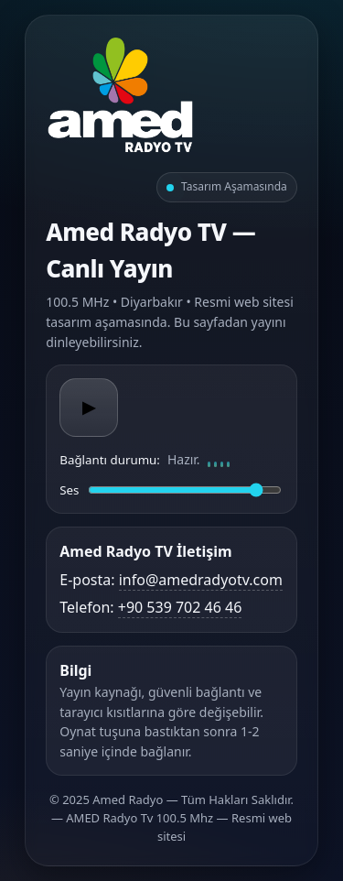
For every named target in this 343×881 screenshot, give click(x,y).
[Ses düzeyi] (184, 490)
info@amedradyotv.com (201, 580)
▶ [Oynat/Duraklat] (88, 407)
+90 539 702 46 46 (180, 607)
